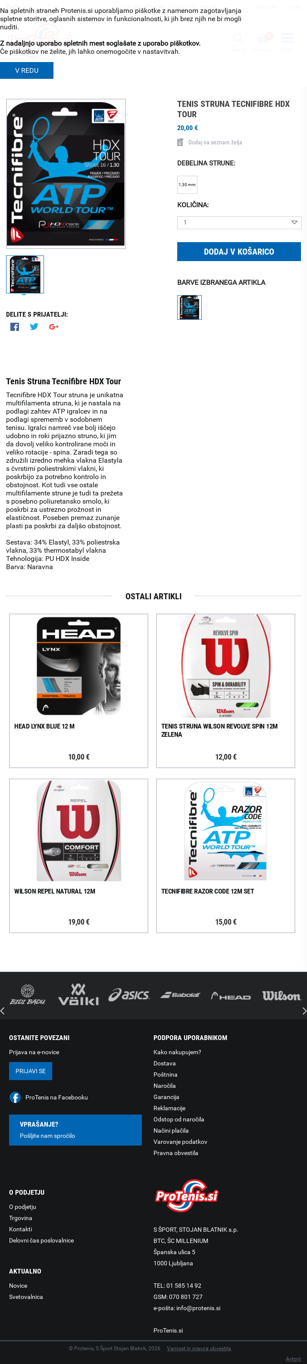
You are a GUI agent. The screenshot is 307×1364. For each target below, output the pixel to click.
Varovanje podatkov (180, 1141)
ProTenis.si (168, 1330)
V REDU (26, 70)
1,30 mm (187, 184)
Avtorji (293, 1359)
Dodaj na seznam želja (209, 142)
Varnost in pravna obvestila (199, 1348)
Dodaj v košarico (239, 251)
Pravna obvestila (176, 1152)
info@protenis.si (198, 1308)
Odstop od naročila (179, 1119)
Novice (18, 1285)
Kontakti (20, 1229)
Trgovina (20, 1218)
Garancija (166, 1096)
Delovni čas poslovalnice (41, 1240)
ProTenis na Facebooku (56, 1097)
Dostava (165, 1063)
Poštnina (166, 1074)
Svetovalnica (26, 1296)
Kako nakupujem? (177, 1052)
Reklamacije (169, 1108)
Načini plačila (171, 1130)
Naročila (165, 1085)
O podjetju (22, 1206)
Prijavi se (31, 1071)
